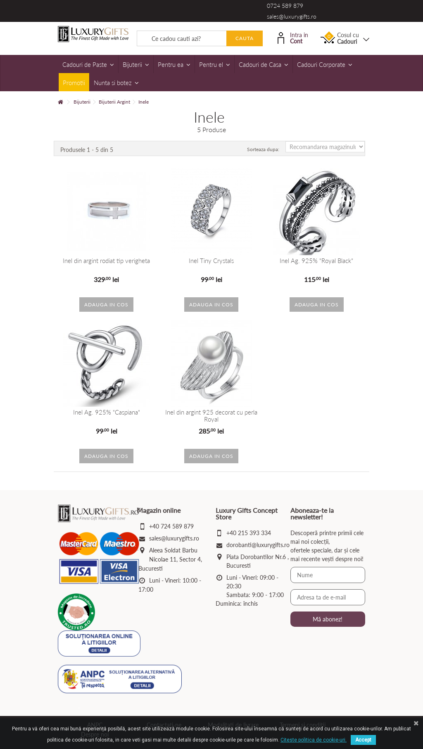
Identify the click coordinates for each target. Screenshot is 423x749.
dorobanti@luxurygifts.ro (258, 544)
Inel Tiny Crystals (211, 260)
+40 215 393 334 (248, 532)
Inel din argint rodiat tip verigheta (106, 260)
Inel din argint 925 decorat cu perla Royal (211, 415)
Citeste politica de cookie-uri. (313, 740)
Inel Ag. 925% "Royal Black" (316, 260)
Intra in (293, 37)
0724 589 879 (285, 5)
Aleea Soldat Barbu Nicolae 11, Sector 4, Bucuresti (170, 559)
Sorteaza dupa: (263, 149)
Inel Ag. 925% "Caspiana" (106, 412)
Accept (363, 740)
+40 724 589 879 (171, 526)
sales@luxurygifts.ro (291, 16)
